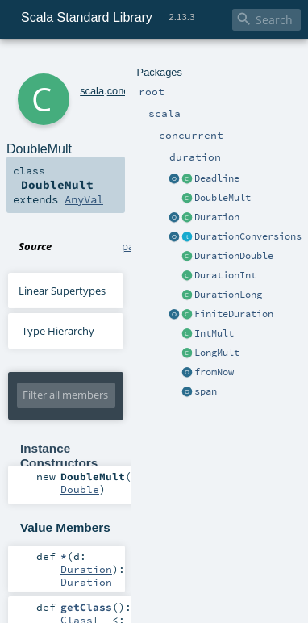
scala (92, 91)
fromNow (214, 372)
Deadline (216, 178)
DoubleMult (222, 197)
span (205, 391)
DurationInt (225, 275)
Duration (216, 217)
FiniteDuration (233, 314)
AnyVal (84, 199)
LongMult (216, 352)
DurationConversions (248, 236)
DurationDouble (233, 255)
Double (79, 489)
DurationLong (228, 294)
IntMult (214, 333)
